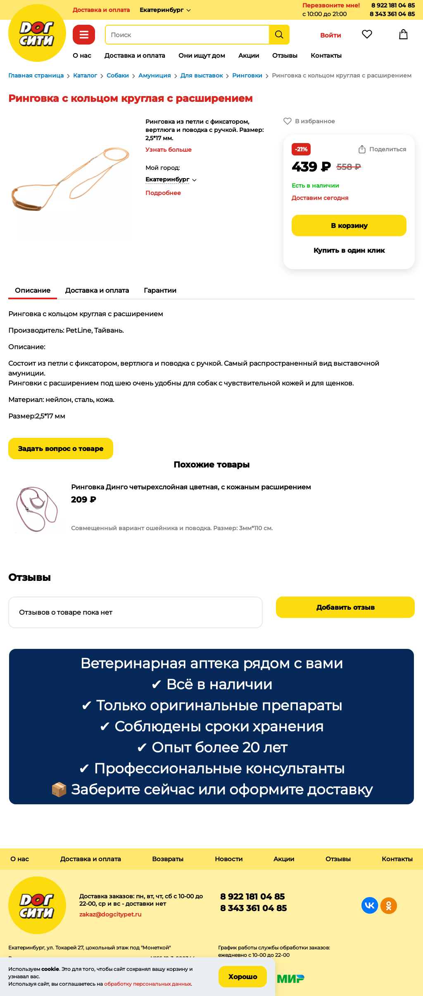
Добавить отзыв (345, 607)
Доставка (101, 10)
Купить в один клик (349, 250)
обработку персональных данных (147, 984)
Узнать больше (168, 149)
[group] (211, 510)
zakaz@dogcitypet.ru (110, 914)
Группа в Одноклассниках (388, 905)
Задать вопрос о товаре (60, 449)
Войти (330, 35)
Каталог (84, 35)
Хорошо (242, 977)
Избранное (366, 36)
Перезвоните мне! (331, 5)
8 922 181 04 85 (393, 5)
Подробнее (163, 193)
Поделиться (387, 149)
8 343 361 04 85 (392, 14)
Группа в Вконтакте (369, 905)
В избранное (315, 121)
